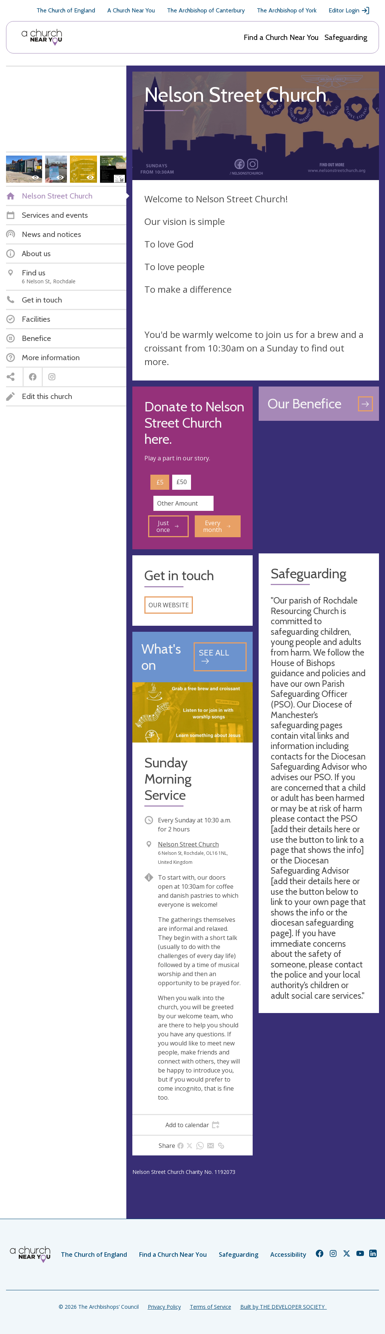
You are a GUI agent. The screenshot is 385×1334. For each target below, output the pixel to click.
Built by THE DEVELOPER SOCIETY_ (283, 1306)
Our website (169, 605)
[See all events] (220, 656)
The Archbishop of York (287, 10)
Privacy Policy (164, 1306)
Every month (216, 526)
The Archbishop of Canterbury (206, 10)
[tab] (192, 1125)
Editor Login (349, 10)
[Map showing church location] (319, 487)
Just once (167, 526)
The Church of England (65, 10)
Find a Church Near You (281, 37)
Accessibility (288, 1254)
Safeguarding (345, 37)
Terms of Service (210, 1306)
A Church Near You (131, 10)
